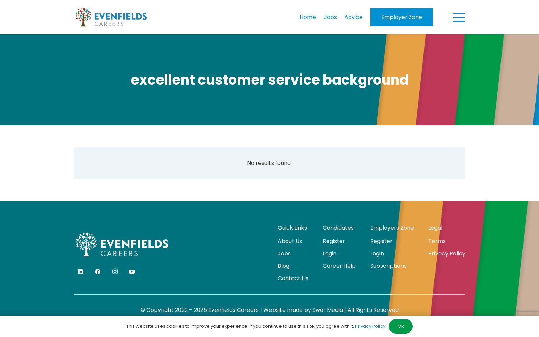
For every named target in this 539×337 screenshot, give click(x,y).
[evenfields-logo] (111, 17)
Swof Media (327, 310)
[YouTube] (132, 271)
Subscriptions (388, 266)
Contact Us (293, 278)
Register (334, 241)
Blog (283, 266)
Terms (437, 241)
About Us (290, 241)
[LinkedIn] (80, 271)
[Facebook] (97, 271)
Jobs (284, 253)
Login (330, 253)
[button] (459, 17)
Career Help (339, 266)
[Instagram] (115, 271)
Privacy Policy (446, 253)
